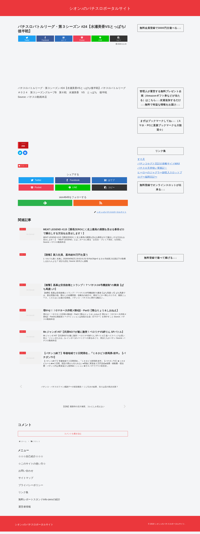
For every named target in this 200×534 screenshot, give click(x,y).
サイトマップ (25, 480)
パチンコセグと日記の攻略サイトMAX (158, 163)
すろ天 (141, 159)
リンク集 (23, 494)
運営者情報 (24, 509)
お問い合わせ (25, 473)
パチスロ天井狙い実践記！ (152, 168)
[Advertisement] (73, 66)
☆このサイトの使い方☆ (32, 466)
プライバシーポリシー (30, 487)
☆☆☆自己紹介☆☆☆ (30, 458)
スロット (23, 166)
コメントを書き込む (73, 436)
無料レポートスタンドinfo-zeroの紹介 (39, 502)
